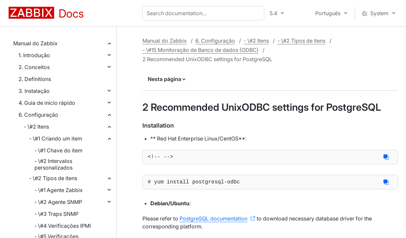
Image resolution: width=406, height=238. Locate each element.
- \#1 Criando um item (55, 138)
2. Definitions (35, 79)
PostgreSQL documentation (213, 221)
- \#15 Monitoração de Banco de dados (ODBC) (200, 50)
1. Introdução (34, 55)
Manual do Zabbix (35, 43)
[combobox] (204, 13)
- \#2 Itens (36, 126)
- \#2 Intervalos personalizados (53, 164)
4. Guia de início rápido (47, 102)
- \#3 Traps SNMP (56, 214)
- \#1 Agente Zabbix (58, 190)
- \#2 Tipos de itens (53, 178)
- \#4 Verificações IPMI (62, 225)
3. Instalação (34, 91)
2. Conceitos (34, 67)
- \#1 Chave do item (58, 150)
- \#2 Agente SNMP (58, 202)
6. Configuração (38, 114)
